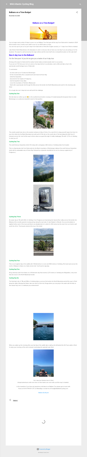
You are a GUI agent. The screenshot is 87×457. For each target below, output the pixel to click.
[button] (77, 12)
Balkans (15, 400)
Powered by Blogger (43, 449)
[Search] (80, 4)
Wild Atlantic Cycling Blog (22, 4)
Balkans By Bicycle (43, 392)
